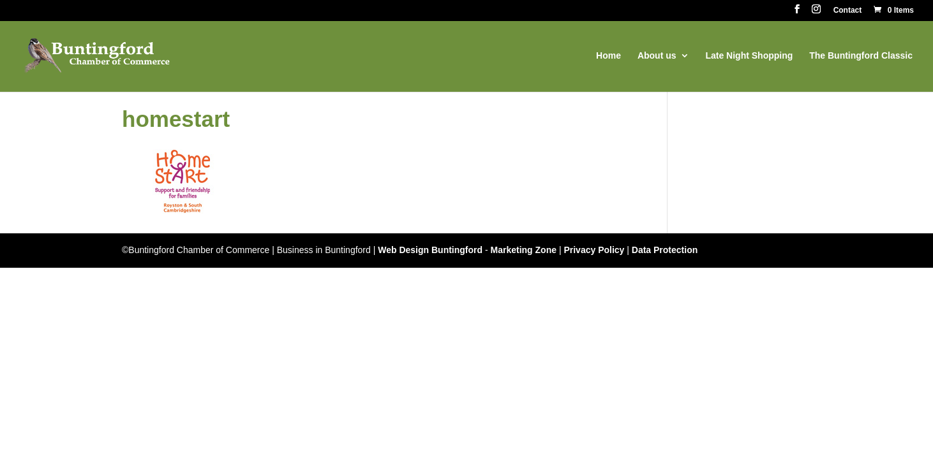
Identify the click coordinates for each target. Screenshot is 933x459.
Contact (847, 10)
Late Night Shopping (749, 56)
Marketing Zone (523, 250)
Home (608, 56)
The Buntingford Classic (861, 56)
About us (657, 56)
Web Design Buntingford (430, 250)
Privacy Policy (594, 250)
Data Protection (665, 250)
